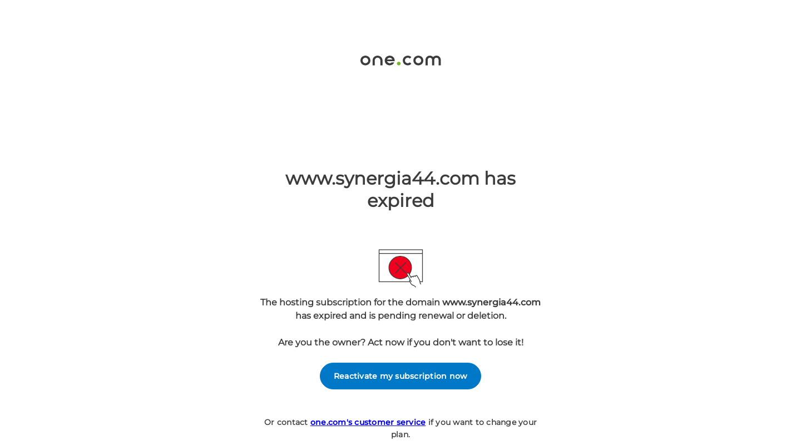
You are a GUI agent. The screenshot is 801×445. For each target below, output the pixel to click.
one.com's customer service (368, 422)
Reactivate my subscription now (401, 376)
